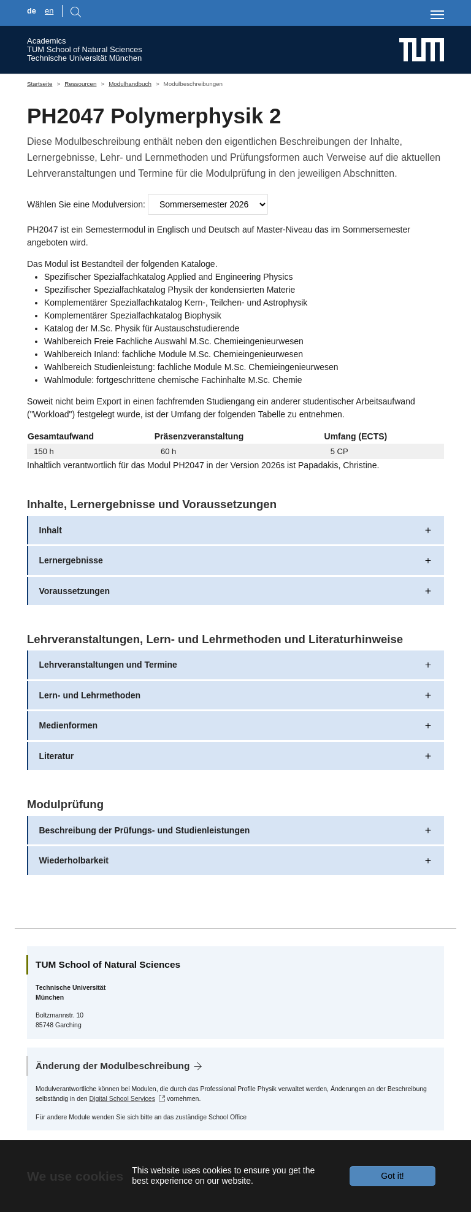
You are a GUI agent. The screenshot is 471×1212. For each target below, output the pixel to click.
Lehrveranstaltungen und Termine (108, 665)
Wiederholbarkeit (74, 860)
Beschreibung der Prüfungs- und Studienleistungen (144, 830)
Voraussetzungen (74, 591)
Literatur (56, 756)
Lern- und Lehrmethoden (90, 695)
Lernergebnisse (71, 560)
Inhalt (50, 530)
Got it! (392, 1176)
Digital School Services (122, 1098)
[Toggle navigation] (437, 14)
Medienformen (68, 725)
